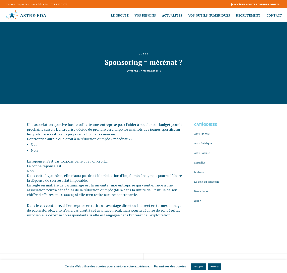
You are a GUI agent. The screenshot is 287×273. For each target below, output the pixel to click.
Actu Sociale (202, 153)
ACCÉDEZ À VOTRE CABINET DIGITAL (256, 4)
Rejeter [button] (214, 266)
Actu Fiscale (202, 134)
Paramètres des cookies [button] (170, 266)
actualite (199, 162)
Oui (34, 144)
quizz (143, 53)
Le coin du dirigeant (206, 181)
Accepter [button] (199, 266)
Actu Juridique (203, 143)
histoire (199, 172)
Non (34, 150)
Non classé (201, 191)
